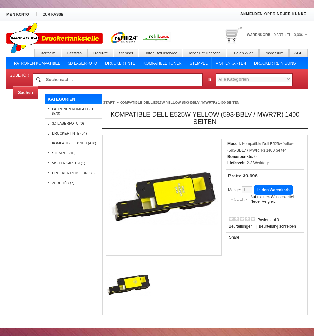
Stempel (126, 53)
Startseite (47, 53)
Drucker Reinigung (275, 63)
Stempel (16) (64, 153)
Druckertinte (120, 63)
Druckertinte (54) (69, 133)
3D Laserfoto (82, 63)
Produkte (100, 53)
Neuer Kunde (291, 14)
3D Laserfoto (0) (68, 123)
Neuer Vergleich (263, 201)
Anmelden (251, 14)
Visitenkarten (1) (68, 163)
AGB (298, 53)
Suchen (25, 92)
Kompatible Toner (162, 63)
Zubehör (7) (63, 183)
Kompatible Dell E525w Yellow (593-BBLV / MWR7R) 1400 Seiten (179, 102)
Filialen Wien (243, 53)
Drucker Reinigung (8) (73, 173)
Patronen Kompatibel (37, 63)
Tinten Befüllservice (160, 53)
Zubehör (19, 75)
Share (234, 237)
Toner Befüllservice (204, 53)
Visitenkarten (231, 63)
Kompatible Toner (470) (74, 143)
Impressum (273, 53)
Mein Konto (17, 14)
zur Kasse (53, 14)
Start (109, 102)
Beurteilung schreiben (277, 226)
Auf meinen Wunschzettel (272, 197)
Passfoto (74, 53)
